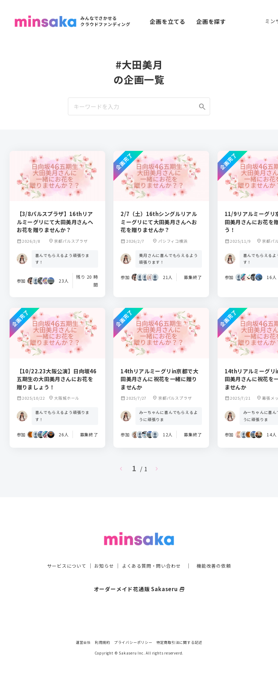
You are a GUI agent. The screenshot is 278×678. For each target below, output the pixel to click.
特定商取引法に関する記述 (179, 642)
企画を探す (211, 21)
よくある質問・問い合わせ (152, 553)
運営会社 (83, 642)
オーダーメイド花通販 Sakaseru (139, 576)
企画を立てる (168, 21)
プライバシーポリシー (133, 642)
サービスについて (63, 553)
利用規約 (102, 642)
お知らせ (102, 553)
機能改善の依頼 (217, 553)
